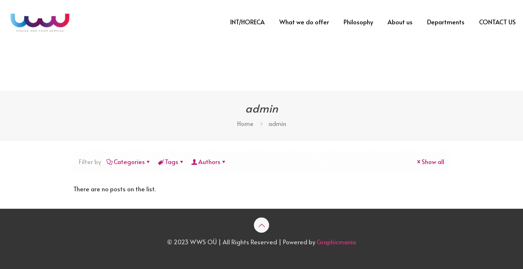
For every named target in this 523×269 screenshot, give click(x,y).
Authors (209, 161)
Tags (171, 161)
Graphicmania (336, 241)
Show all (429, 161)
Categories (128, 161)
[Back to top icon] (261, 225)
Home (245, 123)
